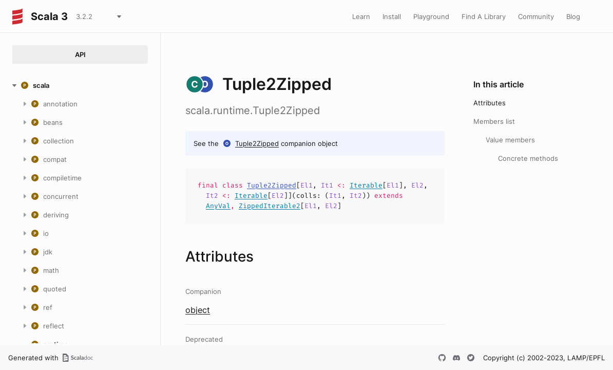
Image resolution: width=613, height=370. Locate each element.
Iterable (366, 185)
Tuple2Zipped (257, 143)
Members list (494, 121)
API (80, 54)
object (197, 310)
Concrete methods (528, 158)
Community (536, 16)
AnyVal (218, 205)
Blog (573, 16)
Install (391, 16)
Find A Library (484, 16)
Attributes (489, 103)
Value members (510, 140)
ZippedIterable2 (269, 205)
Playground (431, 16)
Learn (361, 16)
